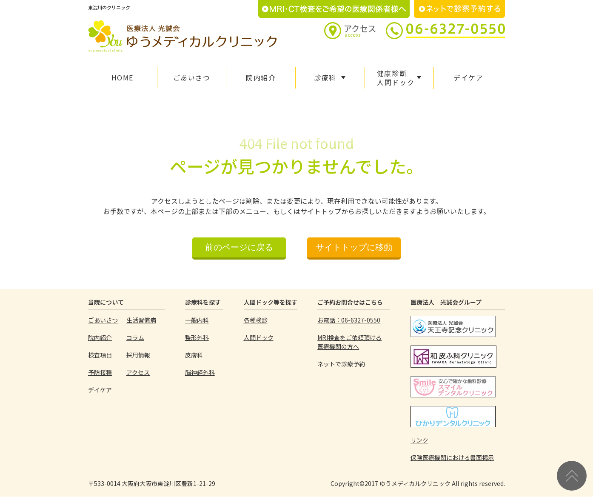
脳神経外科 (200, 372)
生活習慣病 (141, 320)
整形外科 (197, 337)
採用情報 (138, 355)
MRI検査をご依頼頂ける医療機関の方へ (349, 342)
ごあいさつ (192, 77)
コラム (135, 337)
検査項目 (100, 355)
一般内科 (197, 320)
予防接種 (100, 372)
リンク (419, 440)
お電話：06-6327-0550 (348, 320)
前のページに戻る (239, 247)
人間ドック (259, 337)
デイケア (468, 77)
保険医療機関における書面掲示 (452, 457)
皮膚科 (194, 355)
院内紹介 (261, 77)
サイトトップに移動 (354, 247)
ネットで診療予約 (341, 364)
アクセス (138, 372)
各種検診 (256, 320)
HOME (122, 77)
